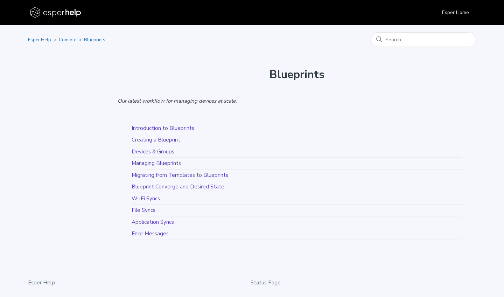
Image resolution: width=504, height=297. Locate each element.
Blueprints (94, 40)
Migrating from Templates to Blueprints (180, 175)
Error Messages (150, 233)
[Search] (423, 40)
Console (67, 40)
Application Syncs (153, 222)
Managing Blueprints (156, 163)
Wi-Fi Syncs (146, 198)
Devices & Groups (153, 151)
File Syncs (143, 210)
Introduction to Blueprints (163, 128)
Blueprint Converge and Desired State (178, 186)
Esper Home (455, 12)
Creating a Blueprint (156, 139)
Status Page (266, 282)
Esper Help (39, 40)
